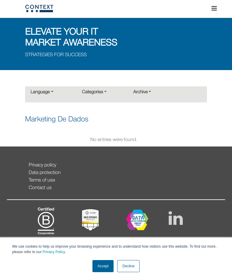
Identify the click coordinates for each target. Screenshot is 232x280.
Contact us (40, 188)
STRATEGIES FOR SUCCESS (56, 55)
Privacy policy (42, 165)
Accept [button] (103, 266)
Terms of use (42, 180)
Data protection (45, 173)
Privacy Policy (53, 252)
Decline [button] (128, 266)
